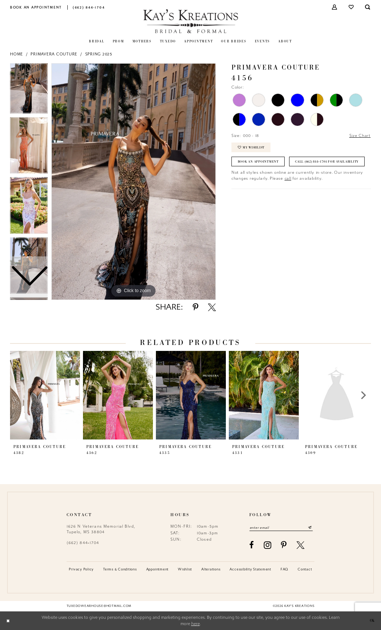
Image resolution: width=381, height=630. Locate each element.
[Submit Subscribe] (310, 527)
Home (16, 54)
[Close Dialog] (8, 621)
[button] (335, 7)
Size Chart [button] (360, 135)
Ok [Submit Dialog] (372, 620)
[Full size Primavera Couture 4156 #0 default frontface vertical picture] (133, 182)
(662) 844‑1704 (83, 542)
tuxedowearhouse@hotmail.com (99, 606)
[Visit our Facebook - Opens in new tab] (251, 545)
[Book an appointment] (36, 7)
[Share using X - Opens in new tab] (212, 307)
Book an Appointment (258, 162)
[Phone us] (88, 7)
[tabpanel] (133, 182)
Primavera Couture (54, 54)
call (288, 193)
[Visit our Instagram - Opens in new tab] (268, 545)
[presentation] (45, 395)
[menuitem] (36, 7)
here (195, 623)
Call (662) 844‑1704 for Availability (271, 176)
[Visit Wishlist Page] (351, 7)
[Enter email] (281, 527)
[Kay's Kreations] (190, 21)
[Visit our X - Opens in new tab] (301, 545)
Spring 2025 (98, 54)
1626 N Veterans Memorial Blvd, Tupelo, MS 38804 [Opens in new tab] (101, 529)
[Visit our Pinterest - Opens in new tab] (284, 545)
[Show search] (368, 7)
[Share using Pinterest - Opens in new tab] (195, 307)
